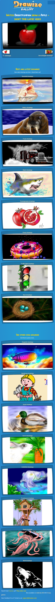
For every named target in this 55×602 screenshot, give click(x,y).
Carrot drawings (28, 436)
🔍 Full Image (7, 55)
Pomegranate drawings (27, 201)
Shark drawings (27, 170)
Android (38, 593)
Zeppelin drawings (27, 342)
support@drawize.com (30, 598)
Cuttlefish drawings (28, 467)
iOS (43, 593)
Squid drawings (27, 529)
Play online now (21, 591)
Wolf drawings (27, 560)
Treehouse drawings (27, 498)
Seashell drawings (27, 76)
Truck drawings (27, 139)
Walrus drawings (27, 107)
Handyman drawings (27, 373)
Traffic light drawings (27, 263)
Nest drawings (27, 295)
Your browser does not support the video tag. (27, 35)
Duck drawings (27, 404)
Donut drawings (27, 232)
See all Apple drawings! (45, 55)
